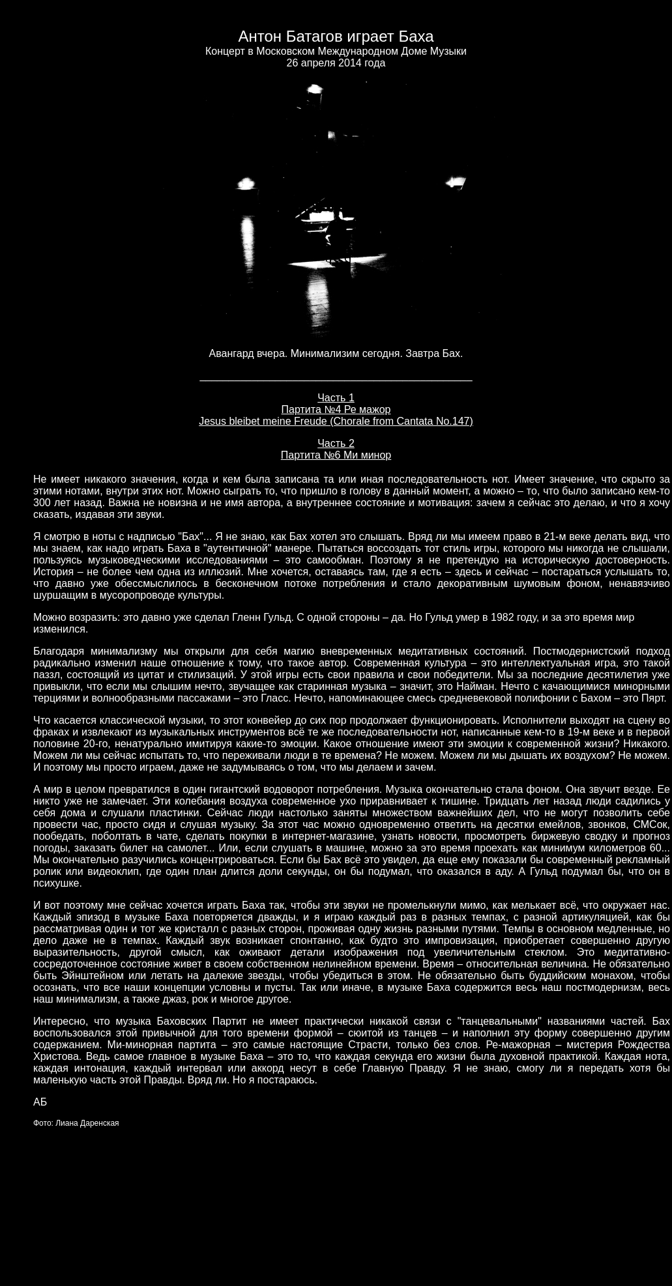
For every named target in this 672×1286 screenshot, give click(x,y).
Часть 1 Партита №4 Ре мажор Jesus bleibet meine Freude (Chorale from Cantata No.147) (336, 409)
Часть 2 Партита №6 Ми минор (336, 449)
